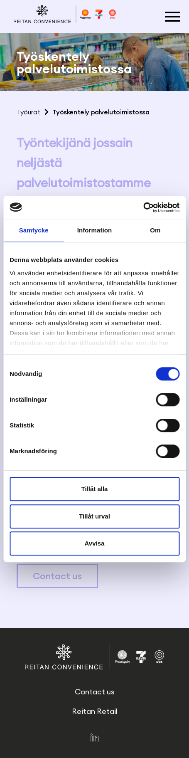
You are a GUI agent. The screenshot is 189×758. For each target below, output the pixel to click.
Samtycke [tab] (34, 230)
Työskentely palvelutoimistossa (100, 112)
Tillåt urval (94, 516)
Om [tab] (155, 230)
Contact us (57, 576)
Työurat (28, 112)
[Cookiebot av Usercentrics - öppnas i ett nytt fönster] (143, 207)
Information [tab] (94, 230)
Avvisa (95, 543)
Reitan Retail (95, 711)
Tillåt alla (94, 488)
